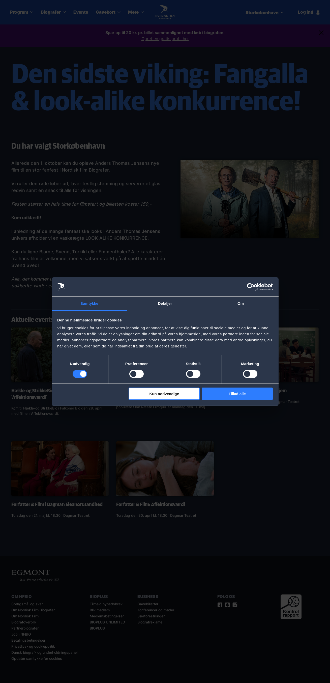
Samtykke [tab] (89, 303)
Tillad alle (237, 394)
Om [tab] (240, 303)
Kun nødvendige (164, 394)
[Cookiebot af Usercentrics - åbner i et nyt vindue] (251, 287)
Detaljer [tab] (165, 303)
